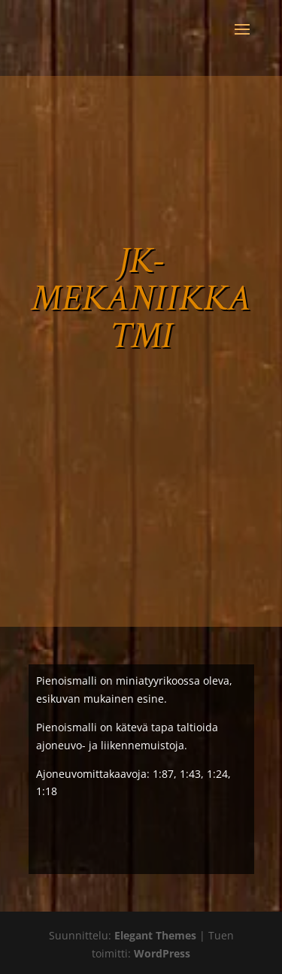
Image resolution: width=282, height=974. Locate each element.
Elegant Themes (155, 935)
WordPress (162, 953)
